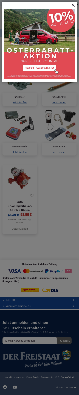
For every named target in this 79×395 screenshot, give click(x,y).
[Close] (73, 5)
